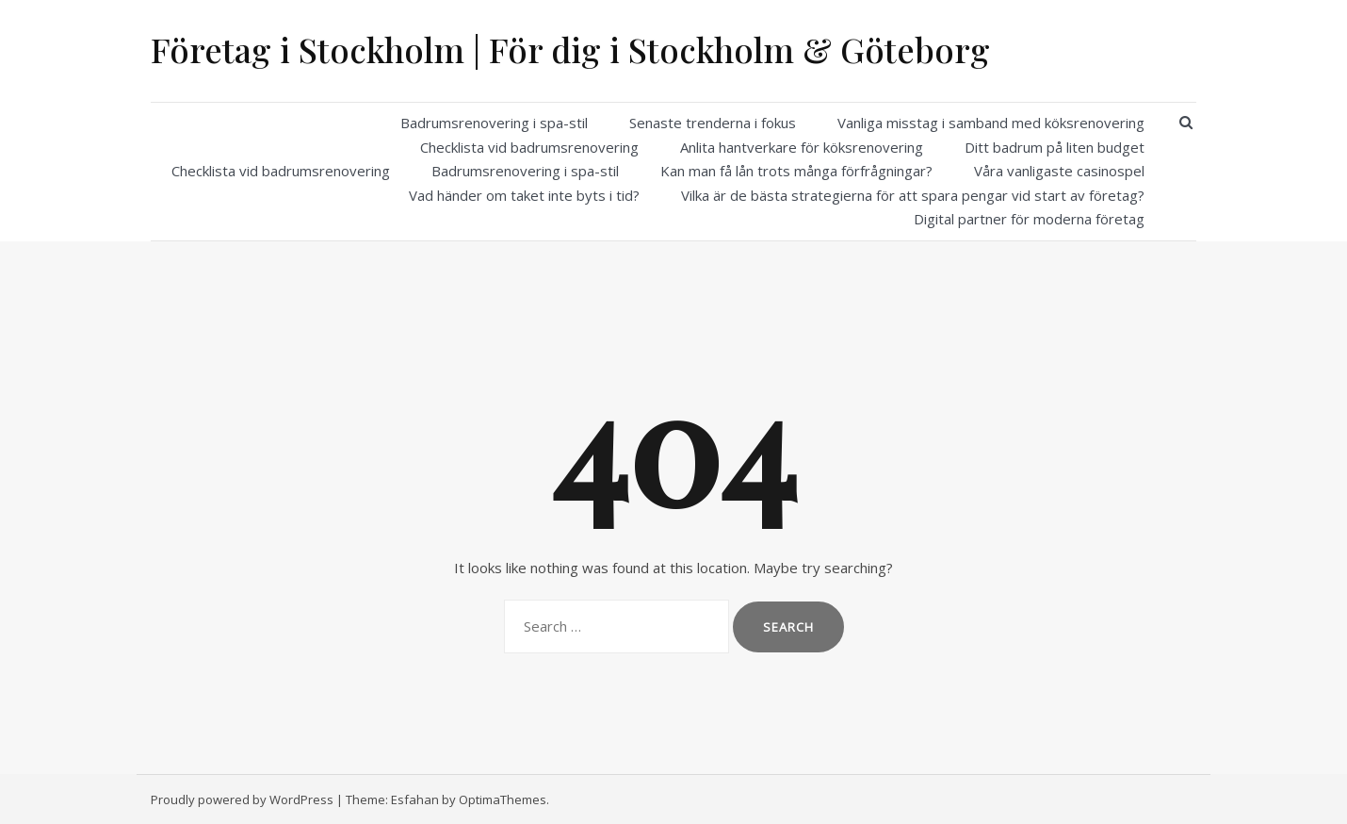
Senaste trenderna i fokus (712, 122)
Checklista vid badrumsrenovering (529, 147)
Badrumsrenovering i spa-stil (494, 122)
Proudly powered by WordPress (242, 799)
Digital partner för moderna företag (1029, 218)
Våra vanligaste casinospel (1059, 170)
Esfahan (415, 799)
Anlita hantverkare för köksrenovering (801, 147)
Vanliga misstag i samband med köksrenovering (990, 122)
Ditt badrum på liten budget (1054, 147)
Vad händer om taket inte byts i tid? (524, 195)
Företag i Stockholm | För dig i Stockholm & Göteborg (570, 49)
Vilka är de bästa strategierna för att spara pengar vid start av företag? (912, 195)
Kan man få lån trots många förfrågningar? (796, 170)
